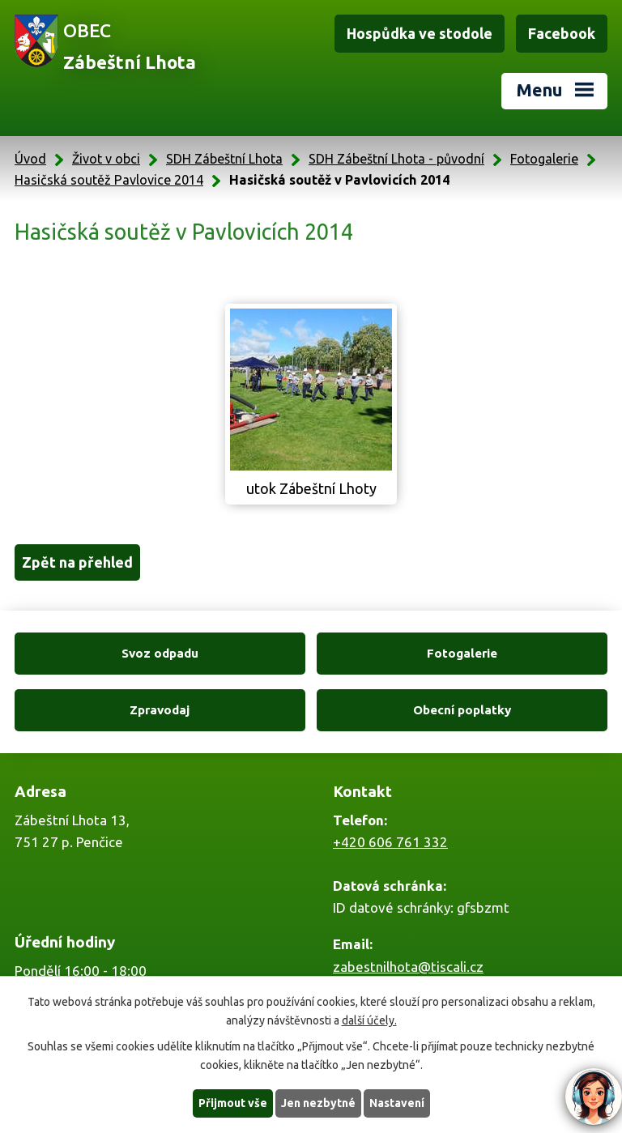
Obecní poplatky (462, 710)
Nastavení (396, 1103)
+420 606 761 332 (390, 842)
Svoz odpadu (159, 653)
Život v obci (106, 158)
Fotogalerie (544, 158)
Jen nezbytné (318, 1103)
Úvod (30, 158)
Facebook (561, 33)
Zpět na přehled (77, 562)
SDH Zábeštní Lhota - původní (396, 158)
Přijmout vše (232, 1103)
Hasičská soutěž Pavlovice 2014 (109, 180)
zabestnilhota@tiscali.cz (408, 966)
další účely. (369, 1020)
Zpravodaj (160, 710)
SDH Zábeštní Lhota (224, 158)
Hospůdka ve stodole (419, 33)
